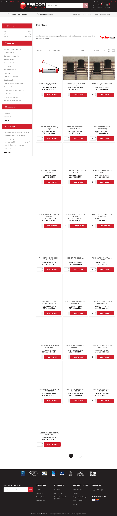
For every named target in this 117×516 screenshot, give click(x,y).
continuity (22, 136)
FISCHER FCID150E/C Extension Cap (102, 128)
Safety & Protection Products (14, 90)
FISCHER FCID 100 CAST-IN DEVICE (75, 171)
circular (26, 132)
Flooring (7, 73)
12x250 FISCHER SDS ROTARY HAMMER (49, 302)
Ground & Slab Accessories (13, 83)
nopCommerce (43, 514)
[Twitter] (94, 489)
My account (93, 8)
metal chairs (11, 145)
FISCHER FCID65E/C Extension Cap (48, 171)
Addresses (58, 493)
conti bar (15, 136)
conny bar (8, 136)
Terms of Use (40, 500)
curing (19, 142)
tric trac (21, 145)
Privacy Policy (40, 497)
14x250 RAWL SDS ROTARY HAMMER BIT (102, 302)
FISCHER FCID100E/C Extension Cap (75, 128)
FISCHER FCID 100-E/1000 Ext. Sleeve (102, 215)
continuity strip (9, 139)
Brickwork (7, 66)
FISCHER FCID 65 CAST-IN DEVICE (49, 215)
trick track (8, 148)
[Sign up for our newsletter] (16, 489)
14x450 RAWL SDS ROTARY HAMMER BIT (49, 346)
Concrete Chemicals (11, 87)
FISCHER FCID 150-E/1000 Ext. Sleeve (49, 259)
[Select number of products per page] (47, 50)
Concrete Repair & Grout (12, 49)
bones (14, 132)
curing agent (26, 142)
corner (17, 139)
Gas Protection (9, 80)
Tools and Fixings (10, 70)
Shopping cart (77, 489)
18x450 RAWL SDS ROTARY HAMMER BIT (75, 390)
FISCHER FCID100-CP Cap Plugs (75, 84)
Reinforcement (9, 59)
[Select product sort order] (98, 50)
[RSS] (106, 489)
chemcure (20, 132)
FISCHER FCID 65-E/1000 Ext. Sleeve (75, 215)
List (113, 50)
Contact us (39, 493)
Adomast (7, 113)
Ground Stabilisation (11, 76)
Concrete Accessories (11, 56)
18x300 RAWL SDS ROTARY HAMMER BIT (49, 390)
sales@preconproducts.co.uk (107, 2)
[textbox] (64, 5)
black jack (8, 132)
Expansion (7, 94)
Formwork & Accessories (12, 63)
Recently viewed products (60, 497)
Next (80, 456)
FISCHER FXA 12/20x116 (75, 258)
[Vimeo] (102, 489)
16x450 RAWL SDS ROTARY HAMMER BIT (102, 346)
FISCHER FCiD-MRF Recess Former (102, 259)
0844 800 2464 (14, 2)
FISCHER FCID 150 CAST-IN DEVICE (102, 171)
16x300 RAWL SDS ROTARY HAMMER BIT (75, 346)
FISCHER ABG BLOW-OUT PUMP (49, 84)
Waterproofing (9, 52)
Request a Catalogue (80, 497)
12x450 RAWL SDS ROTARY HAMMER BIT (75, 302)
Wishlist (75, 493)
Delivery (75, 504)
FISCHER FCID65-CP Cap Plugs (49, 128)
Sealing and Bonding (11, 97)
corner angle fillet (10, 142)
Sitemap (38, 489)
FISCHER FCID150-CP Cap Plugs (102, 84)
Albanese (7, 116)
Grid (109, 50)
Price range (11, 26)
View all (7, 120)
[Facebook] (98, 489)
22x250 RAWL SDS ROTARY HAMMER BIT (49, 434)
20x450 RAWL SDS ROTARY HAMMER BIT (102, 390)
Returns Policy (78, 500)
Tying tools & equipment (12, 100)
